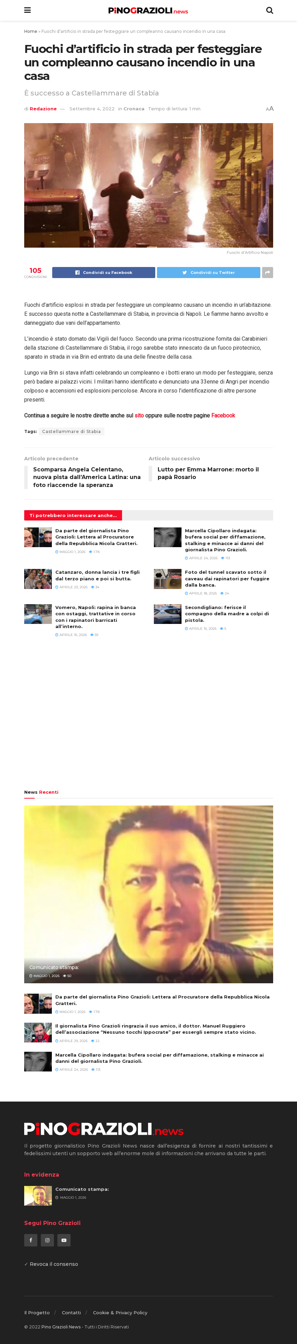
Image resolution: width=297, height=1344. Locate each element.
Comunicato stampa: (54, 967)
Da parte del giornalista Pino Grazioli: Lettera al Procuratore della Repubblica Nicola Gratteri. (96, 537)
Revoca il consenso (54, 1264)
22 (95, 1041)
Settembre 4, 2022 (92, 108)
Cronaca (134, 108)
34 (95, 587)
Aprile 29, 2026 (71, 1041)
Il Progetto (37, 1312)
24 (224, 593)
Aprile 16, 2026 (71, 635)
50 (67, 976)
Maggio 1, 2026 (70, 552)
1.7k (94, 552)
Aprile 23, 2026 (71, 587)
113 (225, 558)
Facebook (223, 415)
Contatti (71, 1312)
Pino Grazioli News (61, 1326)
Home (30, 31)
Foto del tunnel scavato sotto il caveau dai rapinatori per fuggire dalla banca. (227, 578)
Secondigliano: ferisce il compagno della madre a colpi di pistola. (227, 614)
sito (139, 415)
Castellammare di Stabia (71, 431)
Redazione (43, 108)
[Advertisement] (148, 716)
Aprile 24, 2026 (201, 558)
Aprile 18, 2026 (201, 593)
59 (94, 635)
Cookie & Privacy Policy (120, 1312)
